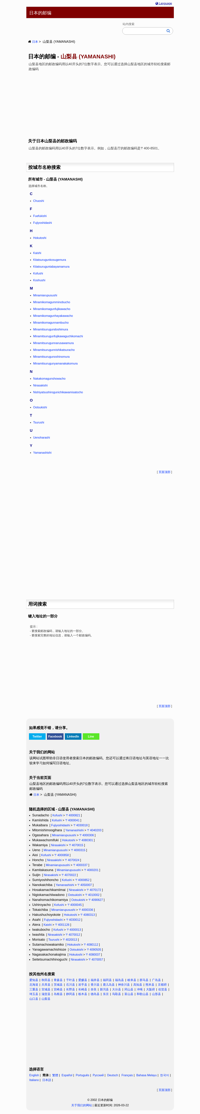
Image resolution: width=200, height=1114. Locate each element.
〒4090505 (94, 949)
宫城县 (46, 989)
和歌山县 (142, 994)
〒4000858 (61, 855)
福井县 (95, 980)
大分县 (116, 989)
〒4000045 (74, 904)
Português (82, 1075)
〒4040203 (94, 830)
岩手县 (82, 984)
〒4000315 (78, 850)
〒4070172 (94, 889)
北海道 (33, 984)
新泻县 (104, 989)
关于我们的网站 (81, 1105)
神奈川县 (124, 984)
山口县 (33, 998)
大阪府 (150, 989)
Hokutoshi (68, 840)
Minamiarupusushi (64, 835)
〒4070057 (95, 959)
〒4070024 (72, 860)
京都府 (162, 984)
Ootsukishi (75, 894)
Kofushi (57, 815)
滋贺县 (46, 994)
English (34, 1075)
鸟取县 (116, 994)
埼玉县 (33, 994)
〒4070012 (73, 934)
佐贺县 (162, 989)
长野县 (70, 989)
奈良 (94, 989)
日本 (35, 41)
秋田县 (46, 980)
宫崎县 (58, 989)
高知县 (137, 984)
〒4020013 (70, 939)
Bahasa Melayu (146, 1075)
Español (67, 1075)
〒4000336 (86, 909)
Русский (98, 1075)
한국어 (164, 1075)
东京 (106, 994)
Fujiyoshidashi (60, 825)
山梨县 (46, 998)
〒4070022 (68, 875)
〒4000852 (82, 880)
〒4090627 (95, 899)
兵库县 (46, 984)
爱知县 (33, 980)
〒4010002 (92, 894)
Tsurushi (53, 939)
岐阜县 (131, 980)
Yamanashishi (74, 830)
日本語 (46, 1080)
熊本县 (150, 984)
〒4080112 (91, 944)
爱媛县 (82, 980)
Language (163, 3)
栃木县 (82, 994)
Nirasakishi (58, 845)
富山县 (128, 994)
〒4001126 (62, 924)
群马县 (144, 980)
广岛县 (156, 980)
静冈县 (70, 994)
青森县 (58, 980)
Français (127, 1075)
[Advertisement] (100, 102)
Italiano (34, 1080)
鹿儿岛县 (109, 984)
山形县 (156, 994)
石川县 (70, 984)
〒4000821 (73, 815)
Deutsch (112, 1075)
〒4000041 (72, 820)
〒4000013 (74, 929)
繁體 (55, 1075)
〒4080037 (93, 954)
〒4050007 (84, 885)
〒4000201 (91, 870)
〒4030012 (73, 919)
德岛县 (95, 994)
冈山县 (128, 989)
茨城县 (58, 984)
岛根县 (58, 994)
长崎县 (82, 989)
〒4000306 (86, 835)
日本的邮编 (40, 12)
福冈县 (107, 980)
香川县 (95, 984)
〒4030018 (80, 825)
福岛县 (119, 980)
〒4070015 (76, 845)
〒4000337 (80, 865)
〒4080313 (87, 914)
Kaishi (48, 924)
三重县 (33, 989)
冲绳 (140, 989)
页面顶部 (164, 472)
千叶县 (70, 980)
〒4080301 (85, 840)
